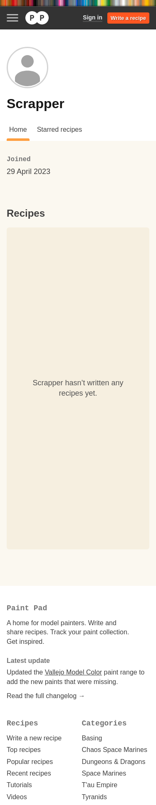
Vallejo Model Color (73, 672)
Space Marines (104, 773)
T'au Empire (100, 784)
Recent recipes (29, 773)
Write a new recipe (34, 738)
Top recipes (24, 749)
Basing (92, 738)
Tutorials (19, 784)
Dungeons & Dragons (114, 761)
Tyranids (94, 796)
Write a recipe (128, 18)
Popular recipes (30, 761)
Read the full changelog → (46, 695)
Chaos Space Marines (114, 749)
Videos (17, 796)
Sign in (92, 17)
